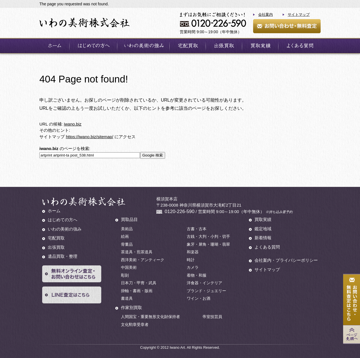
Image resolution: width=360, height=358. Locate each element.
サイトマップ (299, 14)
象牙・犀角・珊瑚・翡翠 (208, 244)
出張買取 (56, 247)
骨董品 (127, 244)
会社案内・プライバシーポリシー (286, 260)
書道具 (127, 298)
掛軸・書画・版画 (136, 290)
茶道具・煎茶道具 (136, 252)
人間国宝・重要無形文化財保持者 (150, 316)
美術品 (127, 229)
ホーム (54, 210)
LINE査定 (71, 295)
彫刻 (125, 275)
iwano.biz (73, 124)
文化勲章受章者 (134, 324)
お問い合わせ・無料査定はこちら (351, 299)
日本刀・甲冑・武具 (138, 283)
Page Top (351, 334)
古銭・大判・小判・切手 (208, 236)
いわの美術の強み (65, 229)
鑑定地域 (263, 228)
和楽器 (193, 252)
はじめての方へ (62, 219)
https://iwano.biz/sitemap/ (89, 136)
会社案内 (265, 14)
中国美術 (129, 267)
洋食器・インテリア (204, 283)
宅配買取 (56, 238)
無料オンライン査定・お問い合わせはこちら (71, 273)
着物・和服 (196, 275)
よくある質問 (267, 247)
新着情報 (263, 237)
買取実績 (263, 219)
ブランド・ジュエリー (206, 290)
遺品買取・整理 (62, 256)
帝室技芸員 (212, 316)
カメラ (193, 267)
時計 (191, 260)
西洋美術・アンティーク (142, 260)
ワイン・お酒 (198, 298)
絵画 (125, 236)
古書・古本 (196, 229)
